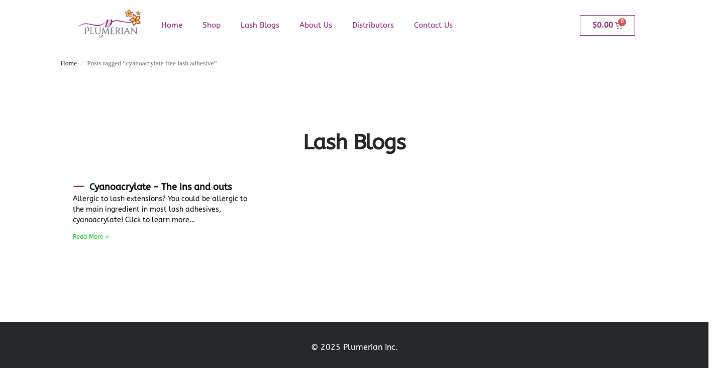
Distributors (373, 25)
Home (171, 25)
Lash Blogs (260, 25)
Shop (211, 25)
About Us (315, 25)
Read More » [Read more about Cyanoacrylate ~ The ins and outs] (91, 236)
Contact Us (433, 25)
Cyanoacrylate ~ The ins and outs (160, 187)
